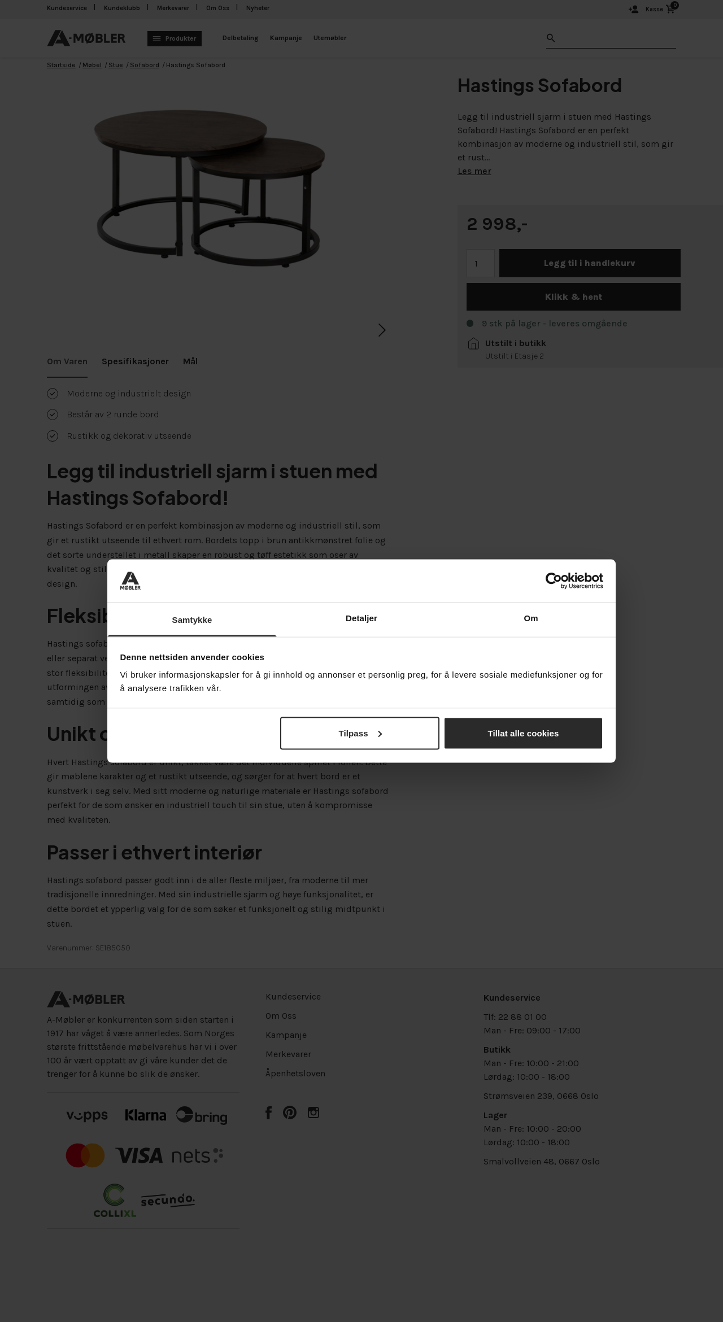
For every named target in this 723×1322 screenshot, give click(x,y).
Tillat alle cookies (523, 733)
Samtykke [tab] (192, 620)
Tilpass (359, 733)
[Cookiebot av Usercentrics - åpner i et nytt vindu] (553, 580)
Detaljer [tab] (361, 618)
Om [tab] (531, 618)
